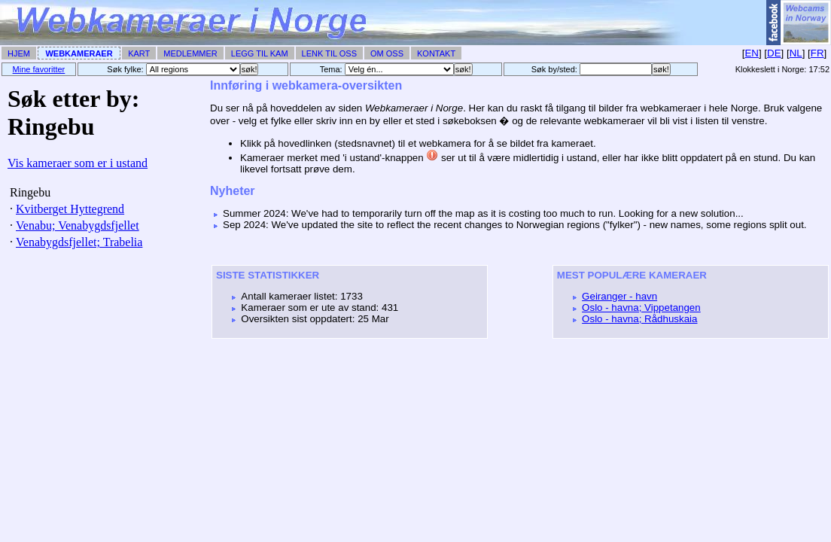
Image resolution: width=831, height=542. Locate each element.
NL (796, 53)
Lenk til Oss (329, 53)
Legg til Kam (259, 53)
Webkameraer (78, 53)
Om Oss (386, 53)
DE (774, 53)
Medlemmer (190, 53)
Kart (139, 53)
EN (751, 53)
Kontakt (436, 53)
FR (817, 53)
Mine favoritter (39, 69)
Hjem (19, 53)
